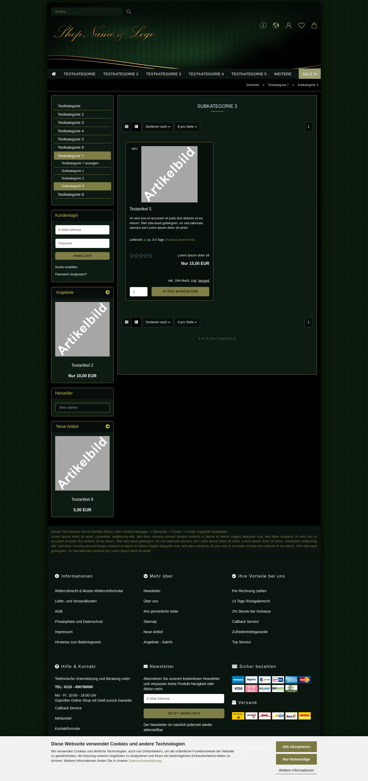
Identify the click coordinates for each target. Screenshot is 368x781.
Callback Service (245, 629)
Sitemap (150, 629)
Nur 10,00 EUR (82, 384)
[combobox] (158, 134)
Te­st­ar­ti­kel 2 (82, 373)
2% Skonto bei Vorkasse (251, 619)
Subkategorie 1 (73, 178)
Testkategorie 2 (120, 81)
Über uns (151, 609)
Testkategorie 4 (206, 81)
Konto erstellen (66, 275)
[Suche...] (128, 11)
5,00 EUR (82, 518)
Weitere (283, 81)
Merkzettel (63, 726)
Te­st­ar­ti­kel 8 (82, 507)
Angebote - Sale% (158, 650)
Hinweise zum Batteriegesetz (78, 650)
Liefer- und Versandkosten (76, 609)
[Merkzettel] (301, 26)
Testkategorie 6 (71, 155)
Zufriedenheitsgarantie (250, 639)
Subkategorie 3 (73, 194)
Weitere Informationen (296, 770)
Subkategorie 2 (73, 186)
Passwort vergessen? (71, 282)
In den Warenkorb (180, 299)
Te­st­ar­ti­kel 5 (140, 216)
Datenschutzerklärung (145, 761)
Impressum (64, 639)
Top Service (241, 650)
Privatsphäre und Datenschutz (79, 629)
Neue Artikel (153, 639)
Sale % (310, 81)
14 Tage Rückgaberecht (251, 609)
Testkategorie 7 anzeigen (80, 171)
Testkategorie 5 (249, 81)
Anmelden (82, 263)
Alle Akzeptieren (296, 747)
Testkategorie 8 (71, 202)
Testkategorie (80, 81)
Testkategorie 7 (71, 163)
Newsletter (152, 598)
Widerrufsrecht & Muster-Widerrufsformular (89, 598)
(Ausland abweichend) (180, 247)
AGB (59, 619)
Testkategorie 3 (163, 81)
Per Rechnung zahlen (249, 598)
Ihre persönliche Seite (161, 619)
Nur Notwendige (296, 759)
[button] (276, 26)
